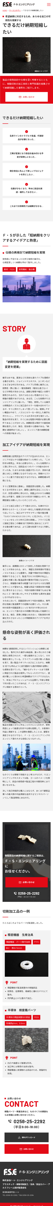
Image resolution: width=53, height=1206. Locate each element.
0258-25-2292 (28, 893)
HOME (5, 10)
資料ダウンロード (28, 1137)
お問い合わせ (28, 97)
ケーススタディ (15, 10)
